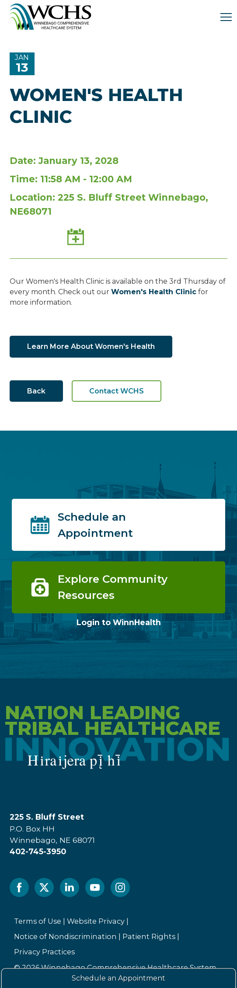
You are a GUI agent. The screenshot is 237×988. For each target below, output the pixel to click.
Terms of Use (37, 921)
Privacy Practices (44, 951)
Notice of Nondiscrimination (65, 936)
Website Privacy (96, 921)
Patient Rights (148, 936)
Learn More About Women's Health (91, 346)
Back (36, 391)
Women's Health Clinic (153, 292)
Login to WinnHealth (119, 622)
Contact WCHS (116, 391)
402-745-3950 (38, 851)
